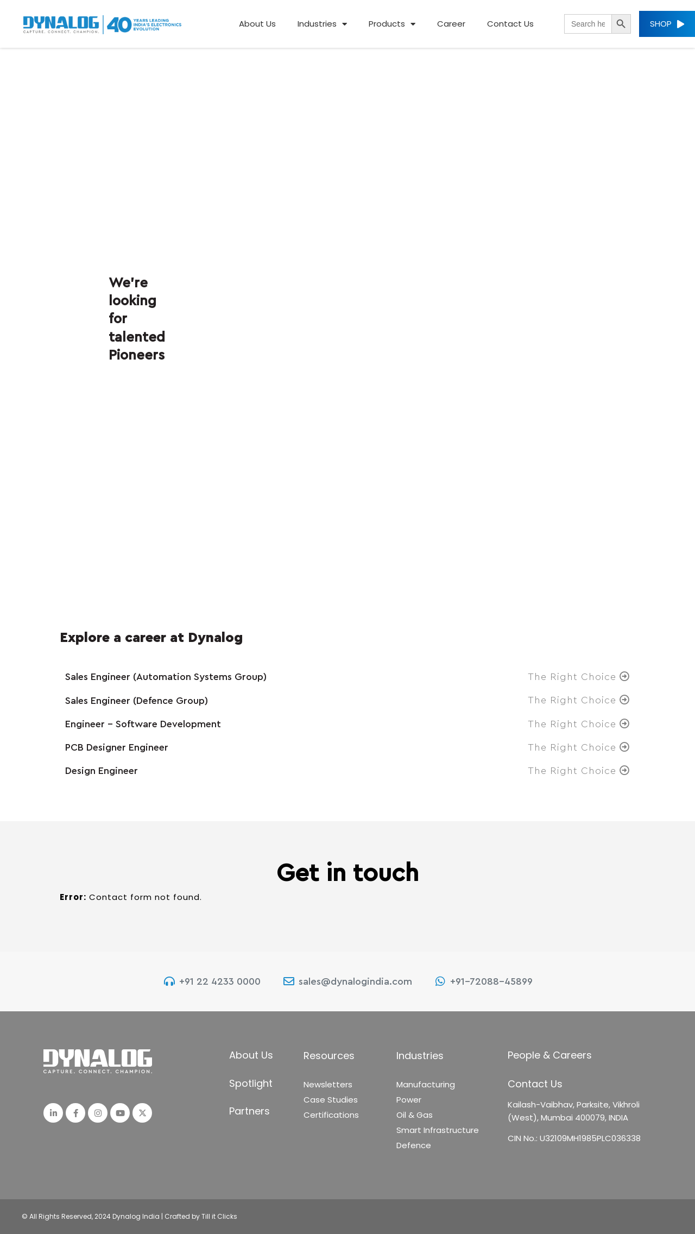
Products (392, 24)
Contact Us (510, 23)
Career (451, 23)
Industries (322, 24)
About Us (257, 23)
